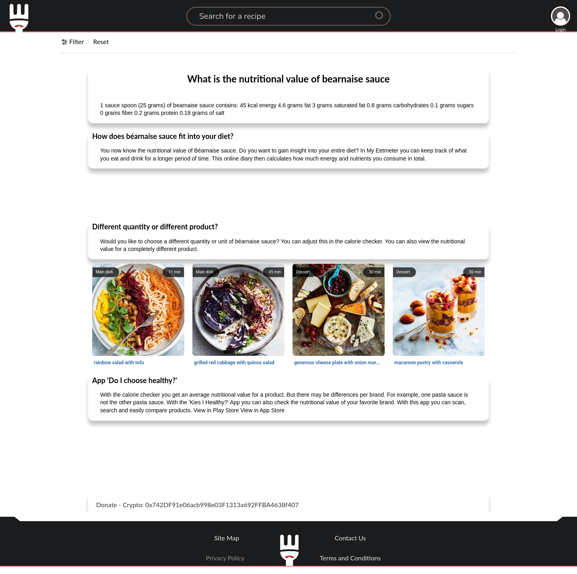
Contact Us (350, 538)
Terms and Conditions (350, 558)
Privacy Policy (225, 558)
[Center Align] (382, 12)
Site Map (226, 538)
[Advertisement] (288, 195)
